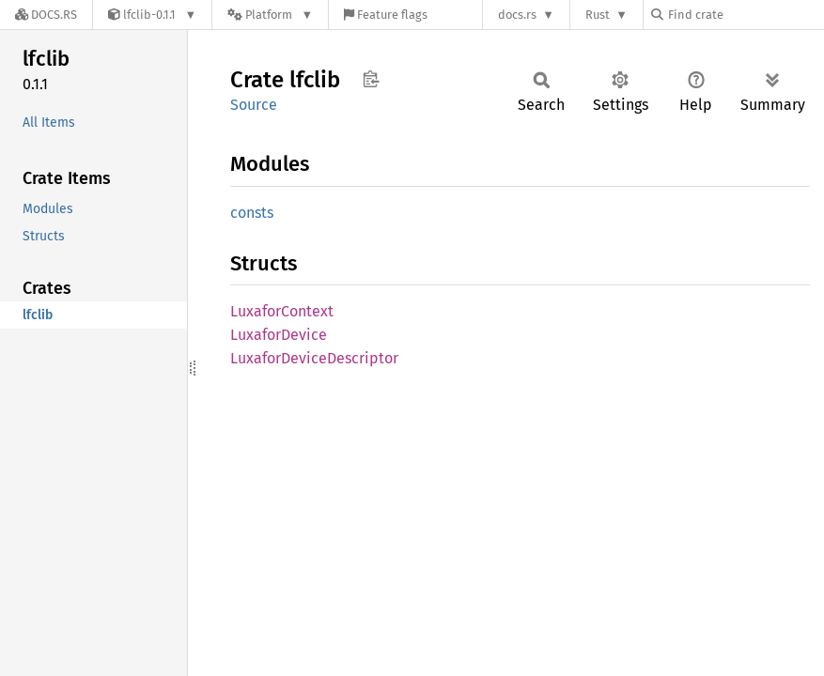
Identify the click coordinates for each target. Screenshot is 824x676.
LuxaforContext (282, 311)
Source (253, 105)
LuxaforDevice (278, 335)
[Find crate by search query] (745, 14)
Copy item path (370, 79)
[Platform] (270, 14)
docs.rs (517, 15)
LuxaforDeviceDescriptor (314, 358)
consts (251, 213)
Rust (597, 15)
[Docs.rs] (46, 14)
